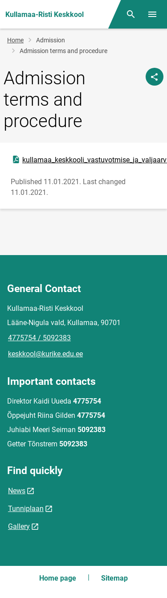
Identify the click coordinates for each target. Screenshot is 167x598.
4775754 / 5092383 (39, 338)
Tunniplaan (26, 508)
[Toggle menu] (152, 14)
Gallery (19, 526)
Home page (57, 578)
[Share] (154, 77)
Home (15, 40)
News (16, 491)
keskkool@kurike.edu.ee (45, 354)
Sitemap (114, 578)
